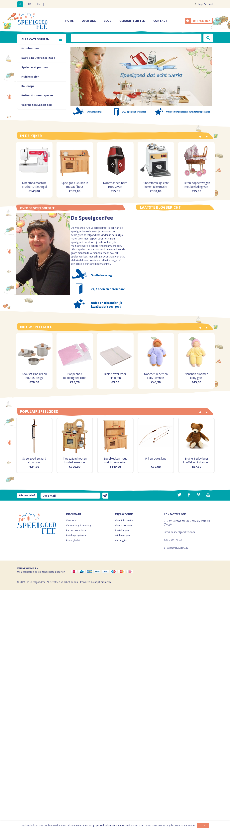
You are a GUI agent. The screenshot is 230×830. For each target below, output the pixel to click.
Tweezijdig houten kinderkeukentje (75, 460)
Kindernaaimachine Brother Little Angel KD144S (34, 186)
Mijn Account (205, 4)
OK (203, 825)
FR (29, 4)
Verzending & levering (78, 525)
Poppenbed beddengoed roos (74, 376)
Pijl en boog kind (156, 458)
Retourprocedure (76, 530)
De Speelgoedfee (92, 218)
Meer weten (188, 825)
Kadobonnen (30, 48)
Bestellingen (122, 530)
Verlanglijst (121, 540)
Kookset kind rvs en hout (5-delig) (34, 376)
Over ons (71, 520)
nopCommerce (103, 582)
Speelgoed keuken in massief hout (74, 185)
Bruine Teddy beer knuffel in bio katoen (196, 460)
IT (48, 4)
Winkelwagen (122, 535)
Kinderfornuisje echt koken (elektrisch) (156, 185)
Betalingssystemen (76, 535)
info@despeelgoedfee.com (179, 532)
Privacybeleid (73, 540)
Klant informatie (124, 520)
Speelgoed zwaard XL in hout (34, 460)
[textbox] (136, 38)
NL (20, 4)
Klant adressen (123, 525)
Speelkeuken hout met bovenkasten (115, 460)
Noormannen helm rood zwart (115, 185)
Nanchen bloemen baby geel (196, 376)
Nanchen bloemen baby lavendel (156, 376)
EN (38, 4)
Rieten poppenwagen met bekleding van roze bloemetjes (196, 186)
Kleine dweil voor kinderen (115, 376)
